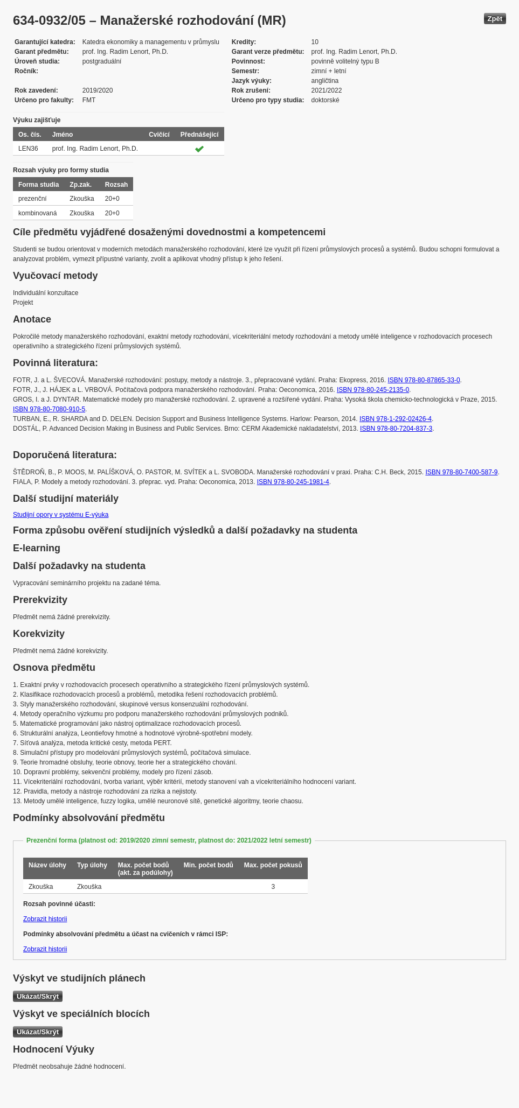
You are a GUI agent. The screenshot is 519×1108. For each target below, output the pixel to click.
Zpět (495, 19)
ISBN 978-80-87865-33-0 (423, 380)
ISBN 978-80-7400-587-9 (461, 472)
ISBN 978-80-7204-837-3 (396, 428)
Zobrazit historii (45, 919)
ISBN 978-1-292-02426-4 (395, 419)
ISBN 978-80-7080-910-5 (49, 409)
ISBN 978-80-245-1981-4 (293, 482)
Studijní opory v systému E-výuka (60, 514)
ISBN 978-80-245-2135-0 (373, 390)
